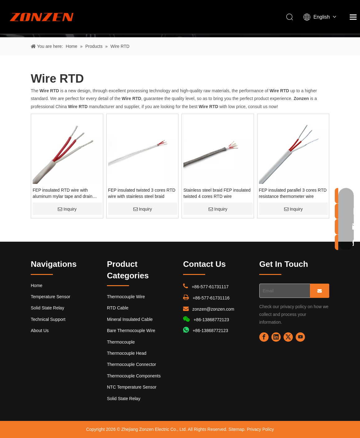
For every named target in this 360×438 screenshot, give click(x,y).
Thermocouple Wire (126, 296)
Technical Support (48, 319)
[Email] (283, 291)
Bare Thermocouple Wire (131, 330)
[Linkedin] (276, 337)
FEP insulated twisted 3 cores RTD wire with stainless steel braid (142, 193)
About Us (40, 330)
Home (36, 285)
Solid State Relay (47, 307)
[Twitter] (288, 337)
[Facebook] (264, 337)
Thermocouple (121, 342)
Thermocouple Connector (131, 364)
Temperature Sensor (50, 296)
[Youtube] (300, 337)
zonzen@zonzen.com (213, 309)
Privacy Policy (260, 429)
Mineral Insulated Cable (130, 319)
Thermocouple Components (134, 375)
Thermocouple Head (126, 353)
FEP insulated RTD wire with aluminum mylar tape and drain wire (62, 193)
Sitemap (236, 429)
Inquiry (67, 209)
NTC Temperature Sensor (131, 387)
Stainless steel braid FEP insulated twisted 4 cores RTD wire (217, 193)
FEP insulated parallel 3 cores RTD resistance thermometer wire (293, 193)
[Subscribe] (319, 291)
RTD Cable (117, 307)
